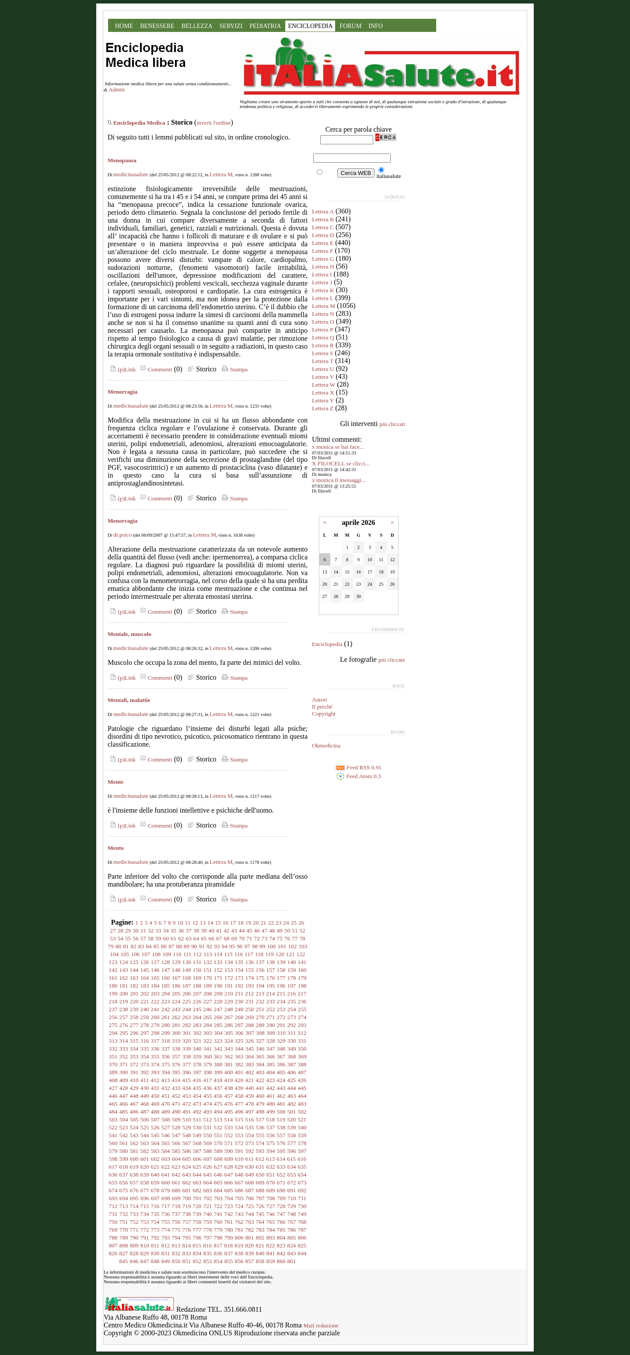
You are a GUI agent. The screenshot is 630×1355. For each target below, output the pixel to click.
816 (207, 1245)
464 (302, 1096)
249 (239, 1009)
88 (179, 946)
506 (144, 1119)
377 (186, 1064)
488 (155, 1111)
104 (114, 954)
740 (207, 1214)
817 (218, 1245)
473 (197, 1103)
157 (270, 970)
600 (134, 1159)
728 (281, 1206)
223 (165, 1001)
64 (196, 938)
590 (228, 1151)
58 (151, 938)
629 (239, 1166)
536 (260, 1127)
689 (270, 1190)
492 (197, 1111)
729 (291, 1206)
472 (186, 1103)
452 (176, 1096)
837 (228, 1253)
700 (186, 1198)
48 (272, 930)
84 (148, 946)
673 (302, 1182)
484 (113, 1111)
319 (176, 1040)
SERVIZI (231, 26)
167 (176, 977)
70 (242, 938)
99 (262, 946)
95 (232, 946)
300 (176, 1033)
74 (272, 938)
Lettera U (323, 369)
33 (158, 930)
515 (238, 1119)
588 (207, 1151)
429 (134, 1088)
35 (173, 930)
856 (239, 1261)
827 (123, 1253)
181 (123, 985)
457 (228, 1096)
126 (144, 962)
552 (228, 1135)
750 (113, 1222)
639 (144, 1174)
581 (134, 1151)
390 (123, 1072)
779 (218, 1229)
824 (291, 1245)
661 (176, 1182)
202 (144, 993)
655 (113, 1182)
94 (224, 946)
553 (239, 1135)
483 (302, 1103)
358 (186, 1056)
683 (207, 1190)
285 (218, 1025)
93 (217, 946)
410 (134, 1080)
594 (270, 1151)
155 (249, 970)
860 (281, 1261)
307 (249, 1033)
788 (113, 1237)
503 (113, 1119)
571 (228, 1143)
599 (123, 1159)
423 (270, 1080)
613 (270, 1159)
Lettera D (323, 235)
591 (239, 1151)
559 (302, 1135)
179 (302, 977)
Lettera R (323, 345)
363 (239, 1056)
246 (207, 1009)
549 (197, 1135)
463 (291, 1096)
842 (281, 1253)
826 (113, 1253)
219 (123, 1001)
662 (186, 1182)
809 (134, 1245)
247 (218, 1009)
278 (144, 1025)
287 (239, 1025)
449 (144, 1096)
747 (281, 1214)
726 (260, 1206)
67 (219, 938)
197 (291, 985)
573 (249, 1143)
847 (144, 1261)
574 (260, 1143)
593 (260, 1151)
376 (176, 1064)
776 (186, 1229)
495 (228, 1111)
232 (260, 1001)
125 (134, 962)
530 (197, 1127)
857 (249, 1261)
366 (270, 1056)
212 (249, 993)
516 (249, 1119)
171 (218, 977)
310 (281, 1033)
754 (155, 1222)
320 (186, 1040)
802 (260, 1237)
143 (123, 970)
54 (120, 938)
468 (144, 1103)
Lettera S (322, 353)
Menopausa (122, 160)
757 (186, 1222)
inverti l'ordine (213, 122)
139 (281, 962)
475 (218, 1103)
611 (249, 1159)
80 (118, 946)
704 (228, 1198)
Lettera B (323, 219)
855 (228, 1261)
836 (218, 1253)
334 (134, 1048)
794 (176, 1237)
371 (123, 1064)
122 (301, 954)
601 (144, 1159)
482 (291, 1103)
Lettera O (323, 321)
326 (249, 1040)
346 (260, 1048)
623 (176, 1166)
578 (302, 1143)
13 (203, 922)
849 (165, 1261)
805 (291, 1237)
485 (123, 1111)
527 (165, 1127)
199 (113, 993)
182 (134, 985)
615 (291, 1159)
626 (207, 1166)
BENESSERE (157, 26)
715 (144, 1206)
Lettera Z (322, 408)
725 (249, 1206)
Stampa (234, 369)
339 (186, 1048)
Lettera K (323, 290)
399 (218, 1072)
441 (260, 1088)
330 (291, 1040)
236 (302, 1001)
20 (256, 922)
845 (123, 1261)
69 (234, 938)
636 (113, 1174)
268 (239, 1017)
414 (176, 1080)
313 (113, 1040)
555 (260, 1135)
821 (260, 1245)
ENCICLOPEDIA (310, 26)
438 (228, 1088)
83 (141, 946)
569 (207, 1143)
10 (180, 922)
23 (278, 922)
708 (270, 1198)
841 (270, 1253)
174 (249, 977)
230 (239, 1001)
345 (249, 1048)
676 (134, 1190)
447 (123, 1096)
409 (123, 1080)
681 (186, 1190)
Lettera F (322, 251)
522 (113, 1127)
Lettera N (323, 314)
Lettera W (323, 384)
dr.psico (122, 534)
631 (260, 1166)
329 (281, 1040)
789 (123, 1237)
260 (155, 1017)
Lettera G (323, 258)
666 (228, 1182)
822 (270, 1245)
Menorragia (122, 391)
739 (197, 1214)
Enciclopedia (327, 644)
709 (281, 1198)
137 (260, 962)
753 (144, 1222)
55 (128, 938)
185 (165, 985)
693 (113, 1198)
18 (240, 922)
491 (186, 1111)
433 (176, 1088)
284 (207, 1025)
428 (123, 1088)
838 (239, 1253)
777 (197, 1229)
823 (280, 1245)
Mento (116, 848)
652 (281, 1174)
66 (211, 938)
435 (197, 1088)
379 (207, 1064)
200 (123, 993)
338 (176, 1048)
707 (260, 1198)
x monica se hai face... (338, 447)
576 (281, 1143)
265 (207, 1017)
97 (247, 946)
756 (176, 1222)
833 (186, 1253)
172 (228, 977)
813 (176, 1245)
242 (165, 1009)
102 (292, 946)
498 (260, 1111)
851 (186, 1261)
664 (207, 1182)
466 (123, 1103)
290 (270, 1025)
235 (291, 1001)
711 (302, 1198)
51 (295, 930)
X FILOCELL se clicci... (341, 463)
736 (165, 1214)
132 (207, 962)
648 (239, 1174)
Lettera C (323, 227)
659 (155, 1182)
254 (291, 1009)
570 (218, 1143)
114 (218, 954)
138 (270, 962)
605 (186, 1159)
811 (155, 1245)
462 (281, 1096)
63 (189, 938)
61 (173, 938)
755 (165, 1222)
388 (302, 1064)
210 (228, 993)
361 (218, 1056)
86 (164, 946)
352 (123, 1056)
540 (302, 1127)
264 (197, 1017)
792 (155, 1237)
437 (218, 1088)
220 (134, 1001)
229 (228, 1001)
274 (302, 1017)
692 (302, 1190)
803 (270, 1237)
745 (260, 1214)
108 (156, 954)
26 (301, 922)
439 (239, 1088)
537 (270, 1127)
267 (228, 1017)
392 (144, 1072)
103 (302, 946)
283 (197, 1025)
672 (291, 1182)
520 (291, 1119)
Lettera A (323, 211)
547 (176, 1135)
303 (207, 1033)
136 (249, 962)
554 (249, 1135)
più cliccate (391, 660)
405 (281, 1072)
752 (134, 1222)
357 (176, 1056)
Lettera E (322, 243)
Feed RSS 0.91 (359, 767)
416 (196, 1080)
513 (218, 1119)
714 (134, 1206)
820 (249, 1245)
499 (270, 1111)
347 (270, 1048)
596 (291, 1151)
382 (239, 1064)
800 (239, 1237)
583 (155, 1151)
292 (291, 1025)
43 (234, 930)
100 (271, 946)
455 (207, 1096)
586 (186, 1151)
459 (249, 1096)
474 (207, 1103)
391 (134, 1072)
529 (186, 1127)
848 (155, 1261)
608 (218, 1159)
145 (144, 970)
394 (165, 1072)
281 (176, 1025)
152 (218, 970)
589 (218, 1151)
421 (249, 1080)
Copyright (324, 713)
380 (218, 1064)
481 (281, 1103)
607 (207, 1159)
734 (144, 1214)
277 (134, 1025)
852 (197, 1261)
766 (281, 1222)
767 (291, 1222)
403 (260, 1072)
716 (155, 1206)
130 (186, 962)
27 (113, 930)
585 (176, 1151)
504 (123, 1119)
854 (218, 1261)
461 (270, 1096)
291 (281, 1025)
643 (186, 1174)
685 (228, 1190)
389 (113, 1072)
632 (270, 1166)
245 (197, 1009)
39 (203, 930)
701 (197, 1198)
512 (207, 1119)
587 (197, 1151)
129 (176, 962)
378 (197, 1064)
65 (203, 938)
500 (281, 1111)
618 (123, 1166)
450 (155, 1096)
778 (207, 1229)
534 (239, 1127)
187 (186, 985)
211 (239, 993)
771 (134, 1229)
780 (228, 1229)
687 (249, 1190)
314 (123, 1040)
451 (165, 1096)
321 (197, 1040)
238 (123, 1009)
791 (144, 1237)
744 (249, 1214)
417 (207, 1080)
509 (176, 1119)
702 (207, 1198)
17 (233, 922)
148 (176, 970)
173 (239, 977)
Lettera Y (323, 400)
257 (123, 1017)
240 (144, 1009)
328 (270, 1040)
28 (120, 930)
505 (134, 1119)
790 (134, 1237)
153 (228, 970)
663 (197, 1182)
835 (207, 1253)
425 (291, 1080)
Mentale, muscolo (129, 634)
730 (302, 1206)
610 (239, 1159)
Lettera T (322, 361)
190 (218, 985)
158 (281, 970)
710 (291, 1198)
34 (166, 930)
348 (281, 1048)
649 (249, 1174)
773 (155, 1229)
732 (123, 1214)
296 (134, 1033)
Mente (115, 782)
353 (134, 1056)
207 (197, 993)
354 (144, 1056)
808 (123, 1245)
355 (155, 1056)
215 (280, 993)
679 (165, 1190)
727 (270, 1206)
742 (228, 1214)
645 (207, 1174)
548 (186, 1135)
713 (123, 1206)
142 (113, 970)
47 (264, 930)
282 (186, 1025)
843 (291, 1253)
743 (239, 1214)
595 (281, 1151)
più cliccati (392, 424)
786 (291, 1229)
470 (165, 1103)
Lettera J (322, 282)
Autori (319, 699)
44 (242, 930)
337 (165, 1048)
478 (249, 1103)
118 (259, 954)
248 (228, 1009)
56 (135, 938)
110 (177, 954)
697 (155, 1198)
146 (155, 970)
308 (260, 1033)
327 (260, 1040)
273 (291, 1017)
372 (134, 1064)
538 (281, 1127)
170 (207, 977)
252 (270, 1009)
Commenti (154, 369)
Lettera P (322, 329)
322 (207, 1040)
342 (218, 1048)
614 (280, 1159)
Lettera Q (323, 337)
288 (249, 1025)
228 (218, 1001)
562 (134, 1143)
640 (155, 1174)
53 (113, 938)
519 (280, 1119)
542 (123, 1135)
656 (123, 1182)
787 (302, 1229)
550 (207, 1135)
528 (176, 1127)
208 (207, 993)
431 (155, 1088)
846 (134, 1261)
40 (211, 930)
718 (176, 1206)
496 (239, 1111)
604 (176, 1159)
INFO (375, 26)
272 (281, 1017)
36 (181, 930)
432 (165, 1088)
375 (165, 1064)
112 (197, 954)
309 (270, 1033)
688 (260, 1190)
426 (302, 1080)
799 (228, 1237)
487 (144, 1111)
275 (113, 1025)
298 (155, 1033)
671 (281, 1182)
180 (113, 985)
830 (155, 1253)
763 (249, 1222)
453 (186, 1096)
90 (194, 946)
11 (188, 922)
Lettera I (322, 274)
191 (228, 985)
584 (165, 1151)
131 (197, 962)
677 (144, 1190)
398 (207, 1072)
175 (260, 977)
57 (143, 938)
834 (197, 1253)
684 (218, 1190)
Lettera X (323, 392)
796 (197, 1237)
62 (181, 938)
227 (207, 1001)
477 (239, 1103)
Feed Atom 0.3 (358, 776)
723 (228, 1206)
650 (260, 1174)
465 (113, 1103)
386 (281, 1064)
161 (113, 977)
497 (249, 1111)
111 (187, 954)
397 (197, 1072)
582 (144, 1151)
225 (186, 1001)
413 (165, 1080)
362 (228, 1056)
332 (113, 1048)
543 (134, 1135)
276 (123, 1025)
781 (239, 1229)
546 (165, 1135)
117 (249, 954)
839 (249, 1253)
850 (176, 1261)
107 (145, 954)
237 (113, 1009)
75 (279, 938)
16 (225, 922)
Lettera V (323, 377)
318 (165, 1040)
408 (113, 1080)
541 (113, 1135)
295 (123, 1033)
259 (144, 1017)
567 (186, 1143)
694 (123, 1198)
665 (218, 1182)
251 (260, 1009)
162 (123, 977)
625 (197, 1166)
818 (228, 1245)
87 (171, 946)
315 (134, 1040)
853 (207, 1261)
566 (176, 1143)
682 (197, 1190)
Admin (116, 89)
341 (207, 1048)
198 (302, 985)
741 (218, 1214)
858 (260, 1261)
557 (281, 1135)
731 (113, 1214)
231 (249, 1001)
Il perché (322, 706)
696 (144, 1198)
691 (291, 1190)
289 (260, 1025)
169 (197, 977)
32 (151, 930)
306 (239, 1033)
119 (269, 954)
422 (260, 1080)
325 (239, 1040)
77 (295, 938)
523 (123, 1127)
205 (176, 993)
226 (197, 1001)
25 (294, 922)
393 (155, 1072)
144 (134, 970)
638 (134, 1174)
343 (228, 1048)
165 (155, 977)
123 (113, 962)
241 (155, 1009)
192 (239, 985)
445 (302, 1088)
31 (143, 930)
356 (165, 1056)
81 (126, 946)
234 (281, 1001)
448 (134, 1096)
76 (287, 938)
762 (239, 1222)
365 (260, 1056)
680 (176, 1190)
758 (197, 1222)
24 (286, 922)
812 (165, 1245)
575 (270, 1143)
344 (239, 1048)
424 (280, 1080)
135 (239, 962)
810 (144, 1245)
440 (249, 1088)
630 (249, 1166)
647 (228, 1174)
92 (209, 946)
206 (186, 993)
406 (291, 1072)
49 (279, 930)
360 (207, 1056)
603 (165, 1159)
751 (123, 1222)
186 (176, 985)
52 (302, 930)
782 (249, 1229)
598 (113, 1159)
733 (134, 1214)
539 (291, 1127)
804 (281, 1237)
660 (165, 1182)
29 (128, 930)
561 (123, 1143)
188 (197, 985)
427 (113, 1088)
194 (260, 985)
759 (207, 1222)
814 (186, 1245)
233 (270, 1001)
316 (144, 1040)
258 (134, 1017)
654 (302, 1174)
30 (135, 930)
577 (291, 1143)
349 (291, 1048)
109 (166, 954)
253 (281, 1009)
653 (291, 1174)
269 (249, 1017)
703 (218, 1198)
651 (270, 1174)
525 (144, 1127)
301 (186, 1033)
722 (218, 1206)
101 (281, 946)
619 (134, 1166)
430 (144, 1088)
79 (111, 946)
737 (176, 1214)
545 (155, 1135)
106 (135, 954)
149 (186, 970)
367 (281, 1056)
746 (270, 1214)
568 (197, 1143)
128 (165, 962)
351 (113, 1056)
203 (155, 993)
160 (302, 970)
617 (113, 1166)
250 (249, 1009)
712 (113, 1206)
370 (113, 1064)
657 (134, 1182)
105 (124, 954)
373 (144, 1064)
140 (291, 962)
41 (219, 930)
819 (238, 1245)
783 (260, 1229)
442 (270, 1088)
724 (239, 1206)
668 (249, 1182)
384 (260, 1064)
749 (302, 1214)
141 (302, 962)
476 (228, 1103)
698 (165, 1198)
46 (256, 930)
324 (228, 1040)
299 (165, 1033)
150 (197, 970)
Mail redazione (321, 1325)
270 (260, 1017)
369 (302, 1056)
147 (165, 970)
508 (165, 1119)
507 (155, 1119)
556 (270, 1135)
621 (155, 1166)
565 (165, 1143)
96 (239, 946)
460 (260, 1096)
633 (281, 1166)
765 (270, 1222)
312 (302, 1033)
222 (155, 1001)
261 (165, 1017)
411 (144, 1080)
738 (186, 1214)
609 (228, 1159)
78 (302, 938)
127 (155, 962)
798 (218, 1237)
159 (291, 970)
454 (197, 1096)
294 (113, 1033)
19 (248, 922)
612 (260, 1159)
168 (186, 977)
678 (155, 1190)
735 (155, 1214)
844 (302, 1253)
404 (270, 1072)
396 (186, 1072)
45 (249, 930)
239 (134, 1009)
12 (195, 922)
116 (238, 954)
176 (270, 977)
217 (302, 993)
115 (228, 954)
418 (218, 1080)
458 (239, 1096)
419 (228, 1080)
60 (166, 938)
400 (228, 1072)
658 (144, 1182)
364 (249, 1056)
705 (239, 1198)
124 (123, 962)
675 (123, 1190)
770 (123, 1229)
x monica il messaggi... (339, 480)
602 (155, 1159)
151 (207, 970)
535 (249, 1127)
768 (302, 1222)
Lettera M (221, 174)
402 (249, 1072)
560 (113, 1143)
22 (271, 922)
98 (255, 946)
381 (228, 1064)
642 (176, 1174)
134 (228, 962)
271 (270, 1017)
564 (155, 1143)
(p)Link (122, 369)
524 (134, 1127)
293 (302, 1025)
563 (144, 1143)
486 (134, 1111)
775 (176, 1229)
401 (239, 1072)
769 (113, 1229)
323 (218, 1040)
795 (186, 1237)
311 (291, 1033)
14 (210, 922)
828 (134, 1253)
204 (165, 993)
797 (207, 1237)
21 (263, 922)
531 (207, 1127)
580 (123, 1151)
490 (176, 1111)
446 (113, 1096)
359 (197, 1056)
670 (270, 1182)
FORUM (350, 26)
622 (165, 1166)
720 (197, 1206)
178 (291, 977)
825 (302, 1245)
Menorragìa (122, 520)
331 (302, 1040)
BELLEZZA (197, 26)
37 (189, 930)
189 (207, 985)
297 (144, 1033)
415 (186, 1080)
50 (287, 930)
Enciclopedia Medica (139, 122)
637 (123, 1174)
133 (218, 962)
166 (165, 977)
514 (228, 1119)
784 (270, 1229)
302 (197, 1033)
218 (113, 1001)
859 (270, 1261)
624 (186, 1166)
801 (249, 1237)
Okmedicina (326, 745)
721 (207, 1206)
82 (133, 946)
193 (249, 985)
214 (270, 993)
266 (218, 1017)
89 (186, 946)
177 (281, 977)
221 (144, 1001)
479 (260, 1103)
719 (186, 1206)
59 (158, 938)
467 (134, 1103)
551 (218, 1135)
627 (218, 1166)
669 (260, 1182)
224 (176, 1001)
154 (239, 970)
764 (260, 1222)
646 (218, 1174)
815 (196, 1245)
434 (186, 1088)
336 (155, 1048)
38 (196, 930)
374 (155, 1064)
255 (302, 1009)
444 (291, 1088)
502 (302, 1111)
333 (123, 1048)
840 (260, 1253)
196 (281, 985)
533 (228, 1127)
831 (165, 1253)
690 (281, 1190)
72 (256, 938)
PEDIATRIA (265, 26)
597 (302, 1151)
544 (144, 1135)
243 (176, 1009)
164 (144, 977)
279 (155, 1025)
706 (249, 1198)
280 (165, 1025)
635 (302, 1166)
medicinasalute (130, 174)
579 (113, 1151)
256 (113, 1017)
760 (218, 1222)
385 (270, 1064)
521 (302, 1119)
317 (155, 1040)
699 (176, 1198)
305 (228, 1033)
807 (113, 1245)
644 (197, 1174)
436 (207, 1088)
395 (176, 1072)
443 (281, 1088)
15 (217, 922)
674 (113, 1190)
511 (197, 1119)
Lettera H (323, 266)
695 (134, 1198)
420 (238, 1080)
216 (291, 993)
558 (291, 1135)
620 (144, 1166)
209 (218, 993)
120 (280, 954)
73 (264, 938)
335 (144, 1048)
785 (281, 1229)
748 (291, 1214)
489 (165, 1111)
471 (176, 1103)
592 (249, 1151)
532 (218, 1127)
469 (155, 1103)
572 (239, 1143)
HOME (124, 26)
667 (239, 1182)
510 (186, 1119)
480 (270, 1103)
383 (249, 1064)
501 (291, 1111)
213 (260, 993)
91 (201, 946)
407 (302, 1072)
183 (144, 985)
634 (291, 1166)
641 (165, 1174)
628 (228, 1166)
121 (290, 954)
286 (228, 1025)
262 (176, 1017)
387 (291, 1064)
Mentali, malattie (129, 700)
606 (197, 1159)
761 (228, 1222)
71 (249, 938)
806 (302, 1237)
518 (270, 1119)
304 (218, 1033)
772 (144, 1229)
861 (291, 1261)
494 (218, 1111)
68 (226, 938)
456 (218, 1096)
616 (302, 1159)
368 (291, 1056)
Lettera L (322, 298)
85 (156, 946)
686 (239, 1190)
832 (176, 1253)
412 (154, 1080)
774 (165, 1229)
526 (155, 1127)
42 (226, 930)
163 (134, 977)
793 (165, 1237)
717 (165, 1206)
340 (197, 1048)
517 (260, 1119)
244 (186, 1009)
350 (302, 1048)
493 (207, 1111)
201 (134, 993)
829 (144, 1253)
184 (155, 985)
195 (270, 985)
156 (260, 970)
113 (207, 954)
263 (186, 1017)
